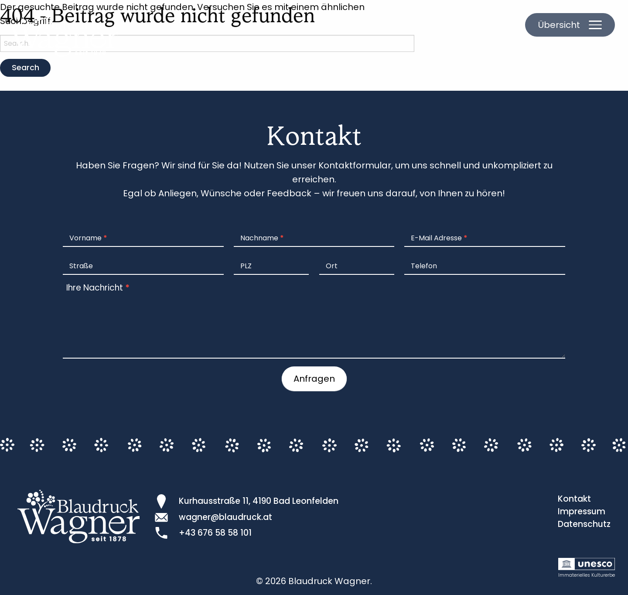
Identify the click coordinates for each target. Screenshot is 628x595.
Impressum (581, 511)
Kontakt (574, 499)
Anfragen (314, 379)
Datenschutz (584, 524)
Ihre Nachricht (98, 288)
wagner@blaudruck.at (225, 517)
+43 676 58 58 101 (215, 533)
